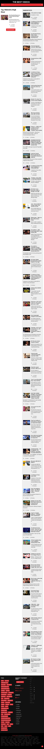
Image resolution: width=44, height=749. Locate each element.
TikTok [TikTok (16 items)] (3, 722)
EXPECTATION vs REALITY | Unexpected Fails (36, 618)
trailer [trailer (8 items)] (11, 724)
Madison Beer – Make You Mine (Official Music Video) (36, 219)
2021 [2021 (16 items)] (2, 680)
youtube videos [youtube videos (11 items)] (4, 730)
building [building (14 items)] (3, 690)
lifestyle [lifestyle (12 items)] (7, 704)
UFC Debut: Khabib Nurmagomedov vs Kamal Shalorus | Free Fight (36, 261)
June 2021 (18, 721)
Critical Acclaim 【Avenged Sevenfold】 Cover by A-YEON (36, 354)
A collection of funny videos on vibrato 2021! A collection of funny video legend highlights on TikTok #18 (36, 75)
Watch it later (32, 702)
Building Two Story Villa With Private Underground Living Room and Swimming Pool (36, 502)
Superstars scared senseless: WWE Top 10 (36, 368)
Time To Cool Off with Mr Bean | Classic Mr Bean (36, 380)
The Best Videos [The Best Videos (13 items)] (4, 716)
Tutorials (31, 695)
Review (38, 742)
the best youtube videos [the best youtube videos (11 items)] (6, 720)
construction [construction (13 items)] (4, 694)
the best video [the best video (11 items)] (7, 714)
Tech (30, 691)
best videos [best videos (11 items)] (9, 684)
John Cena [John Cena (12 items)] (7, 702)
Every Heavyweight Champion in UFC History (36, 316)
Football (8, 742)
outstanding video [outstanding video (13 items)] (5, 708)
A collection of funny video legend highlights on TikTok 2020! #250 (36, 22)
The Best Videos (21, 2)
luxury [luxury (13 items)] (3, 706)
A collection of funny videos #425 (35, 475)
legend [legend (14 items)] (3, 704)
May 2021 (17, 723)
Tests (2, 743)
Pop (31, 738)
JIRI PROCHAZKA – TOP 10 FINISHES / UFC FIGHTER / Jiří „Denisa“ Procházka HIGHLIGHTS (36, 450)
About (31, 735)
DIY (30, 683)
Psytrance (36, 738)
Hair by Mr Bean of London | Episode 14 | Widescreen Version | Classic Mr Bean (36, 633)
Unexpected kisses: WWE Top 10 (36, 59)
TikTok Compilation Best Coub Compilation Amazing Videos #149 (36, 541)
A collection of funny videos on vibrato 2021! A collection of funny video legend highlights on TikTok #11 (36, 277)
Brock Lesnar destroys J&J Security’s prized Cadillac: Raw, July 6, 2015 (36, 566)
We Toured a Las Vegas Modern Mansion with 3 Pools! (36, 660)
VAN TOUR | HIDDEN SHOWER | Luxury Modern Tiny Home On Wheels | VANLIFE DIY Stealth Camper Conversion (36, 396)
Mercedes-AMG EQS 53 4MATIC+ (36, 462)
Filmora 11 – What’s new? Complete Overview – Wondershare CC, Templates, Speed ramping (36, 128)
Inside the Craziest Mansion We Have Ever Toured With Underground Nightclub (36, 155)
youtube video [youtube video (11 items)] (4, 728)
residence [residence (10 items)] (10, 712)
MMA (16, 742)
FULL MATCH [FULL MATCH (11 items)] (9, 696)
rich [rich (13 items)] (2, 714)
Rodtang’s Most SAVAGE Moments (36, 288)
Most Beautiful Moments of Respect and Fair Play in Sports (14, 16)
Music (31, 687)
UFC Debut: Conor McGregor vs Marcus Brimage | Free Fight (35, 190)
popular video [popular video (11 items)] (4, 710)
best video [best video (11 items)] (3, 684)
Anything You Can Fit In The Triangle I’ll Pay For (36, 554)
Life (37, 739)
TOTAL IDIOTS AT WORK (36, 13)
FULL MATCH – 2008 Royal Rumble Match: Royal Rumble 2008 (36, 231)
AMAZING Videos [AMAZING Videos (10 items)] (5, 682)
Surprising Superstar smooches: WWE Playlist (36, 46)
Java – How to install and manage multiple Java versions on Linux (36, 205)
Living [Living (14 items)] (11, 704)
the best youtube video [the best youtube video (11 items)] (6, 718)
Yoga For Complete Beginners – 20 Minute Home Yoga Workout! (35, 514)
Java (18, 743)
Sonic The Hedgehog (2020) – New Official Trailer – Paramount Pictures (35, 490)
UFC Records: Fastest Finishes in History (35, 342)
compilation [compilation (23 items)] (11, 692)
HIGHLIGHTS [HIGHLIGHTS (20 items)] (10, 700)
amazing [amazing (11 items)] (6, 680)
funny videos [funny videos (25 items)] (4, 700)
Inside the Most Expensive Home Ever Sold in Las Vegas (36, 86)
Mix (29, 738)
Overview (34, 742)
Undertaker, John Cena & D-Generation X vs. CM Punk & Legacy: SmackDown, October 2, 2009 (36, 330)
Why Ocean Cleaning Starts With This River (35, 113)
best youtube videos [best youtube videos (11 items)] (5, 688)
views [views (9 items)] (6, 726)
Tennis (20, 742)
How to (18, 738)
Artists (2, 738)
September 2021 (19, 716)
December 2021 (18, 714)
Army (31, 679)
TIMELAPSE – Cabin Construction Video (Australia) (35, 605)
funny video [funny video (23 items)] (7, 698)
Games (31, 693)
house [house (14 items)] (3, 702)
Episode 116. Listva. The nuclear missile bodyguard (36, 100)
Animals (31, 677)
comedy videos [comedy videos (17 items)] (4, 692)
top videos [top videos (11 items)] (3, 724)
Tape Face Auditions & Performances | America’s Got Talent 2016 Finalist (36, 421)
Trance (10, 739)
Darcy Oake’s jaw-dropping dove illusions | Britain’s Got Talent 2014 (36, 436)
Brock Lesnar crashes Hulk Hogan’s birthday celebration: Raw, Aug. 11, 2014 (36, 580)
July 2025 (17, 704)
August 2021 (18, 718)
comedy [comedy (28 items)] (7, 690)
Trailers (31, 700)
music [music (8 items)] (7, 706)
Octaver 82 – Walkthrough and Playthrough (36, 646)
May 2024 (17, 708)
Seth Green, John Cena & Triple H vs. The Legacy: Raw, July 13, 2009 (36, 303)
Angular (14, 743)
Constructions (20, 739)
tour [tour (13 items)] (8, 724)
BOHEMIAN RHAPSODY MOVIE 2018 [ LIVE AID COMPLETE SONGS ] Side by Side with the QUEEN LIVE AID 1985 (36, 143)
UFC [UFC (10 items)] (2, 726)
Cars (30, 681)
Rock (7, 739)
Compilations (3, 742)
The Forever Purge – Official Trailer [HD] (35, 591)
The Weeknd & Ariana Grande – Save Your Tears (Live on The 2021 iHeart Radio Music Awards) (36, 529)
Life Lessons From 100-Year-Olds (36, 407)
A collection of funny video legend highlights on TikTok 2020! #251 (36, 167)
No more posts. (10, 29)
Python (37, 743)
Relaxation (3, 739)
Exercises (25, 739)
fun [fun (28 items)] (2, 698)
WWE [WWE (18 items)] (9, 726)
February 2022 (18, 710)
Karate (12, 742)
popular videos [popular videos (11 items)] (4, 712)
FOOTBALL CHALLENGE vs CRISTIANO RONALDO (36, 178)
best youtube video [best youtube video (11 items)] (5, 686)
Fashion (30, 739)
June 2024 (18, 706)
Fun (30, 685)
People (31, 689)
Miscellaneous (28, 742)
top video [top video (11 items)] (7, 722)
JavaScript (23, 743)
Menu (3, 4)
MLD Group (27, 735)
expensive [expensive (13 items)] (3, 696)
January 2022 (18, 712)
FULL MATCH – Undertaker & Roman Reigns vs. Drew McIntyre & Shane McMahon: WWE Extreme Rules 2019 (36, 249)
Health (34, 739)
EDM (26, 738)
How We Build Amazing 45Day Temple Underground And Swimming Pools (36, 35)
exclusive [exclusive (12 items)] (9, 694)
